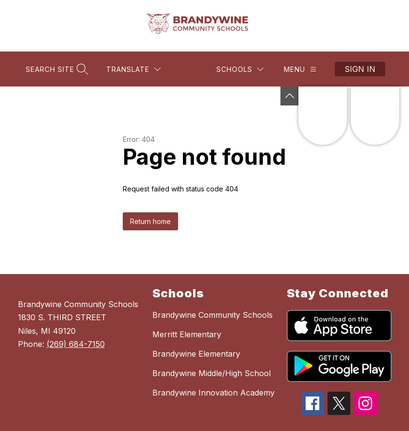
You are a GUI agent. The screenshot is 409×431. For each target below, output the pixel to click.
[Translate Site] (133, 69)
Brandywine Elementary (196, 354)
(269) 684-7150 (76, 344)
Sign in (360, 69)
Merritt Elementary (186, 334)
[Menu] (300, 69)
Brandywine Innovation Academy (213, 392)
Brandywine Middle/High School (211, 373)
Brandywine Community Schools (212, 315)
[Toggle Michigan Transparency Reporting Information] (289, 95)
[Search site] (55, 69)
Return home (150, 221)
